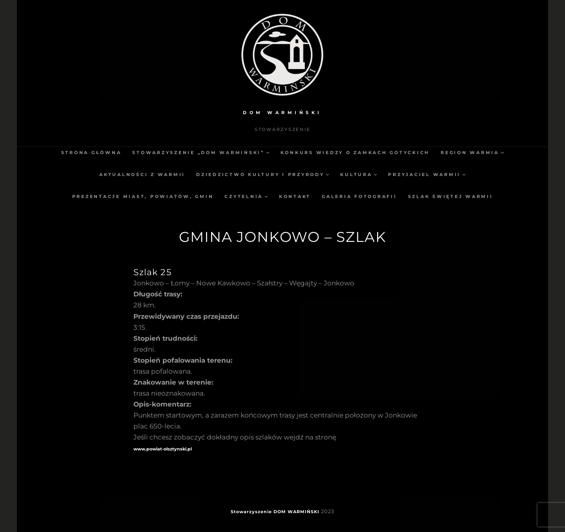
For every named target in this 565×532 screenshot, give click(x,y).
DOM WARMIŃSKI (282, 112)
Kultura (356, 174)
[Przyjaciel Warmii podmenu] (464, 174)
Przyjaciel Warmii (424, 174)
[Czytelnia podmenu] (266, 196)
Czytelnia (243, 196)
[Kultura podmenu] (375, 174)
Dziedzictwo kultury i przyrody (260, 174)
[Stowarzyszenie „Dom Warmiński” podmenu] (268, 152)
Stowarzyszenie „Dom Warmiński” (198, 152)
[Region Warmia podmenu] (502, 152)
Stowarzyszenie (251, 511)
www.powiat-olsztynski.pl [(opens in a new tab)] (162, 449)
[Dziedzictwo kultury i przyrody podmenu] (327, 174)
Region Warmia (470, 152)
